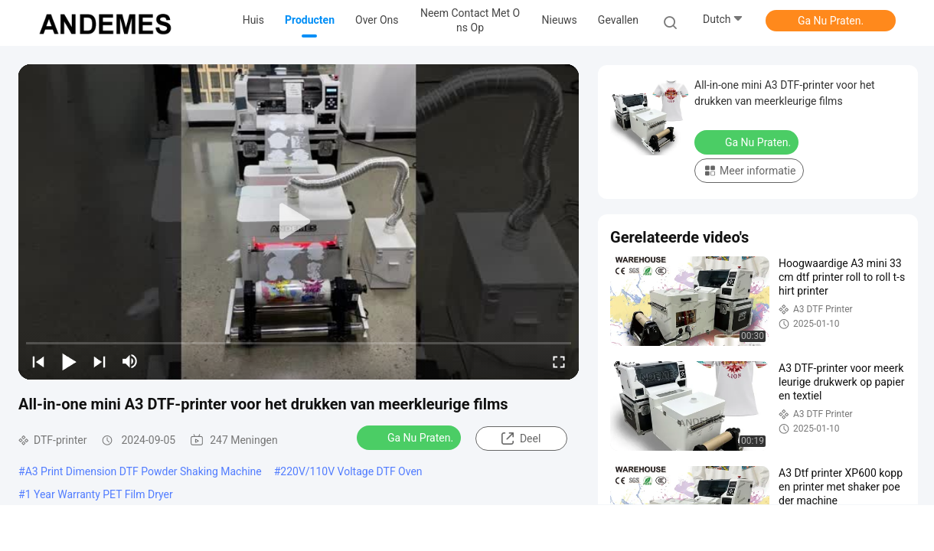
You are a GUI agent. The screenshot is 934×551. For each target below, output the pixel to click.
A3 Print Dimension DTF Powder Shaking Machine (143, 471)
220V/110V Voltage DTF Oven (351, 471)
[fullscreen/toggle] (559, 361)
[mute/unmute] (130, 361)
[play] (298, 222)
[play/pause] (69, 361)
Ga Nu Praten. (831, 21)
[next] (99, 361)
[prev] (38, 361)
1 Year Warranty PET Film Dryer (99, 494)
